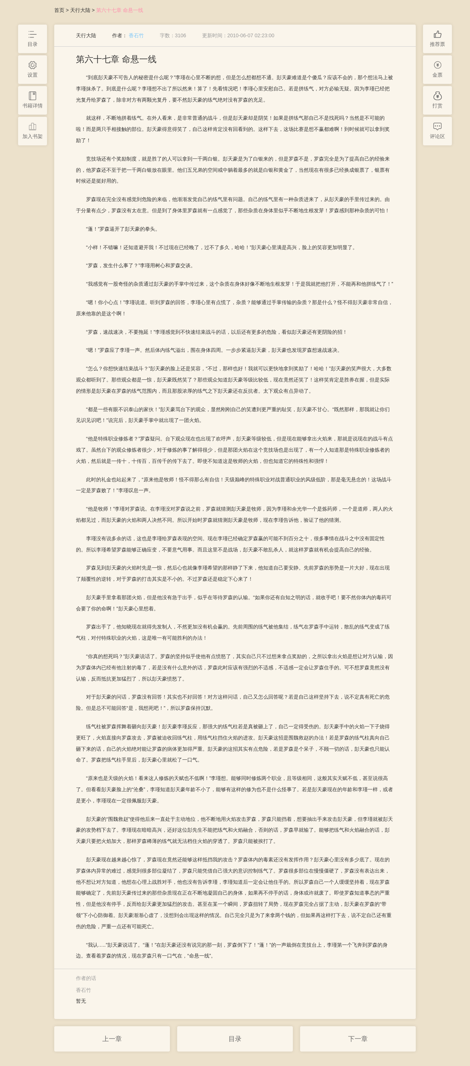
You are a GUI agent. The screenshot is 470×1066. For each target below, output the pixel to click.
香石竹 (136, 35)
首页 (59, 10)
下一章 (358, 1038)
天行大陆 (80, 10)
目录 (235, 1038)
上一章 (112, 1038)
